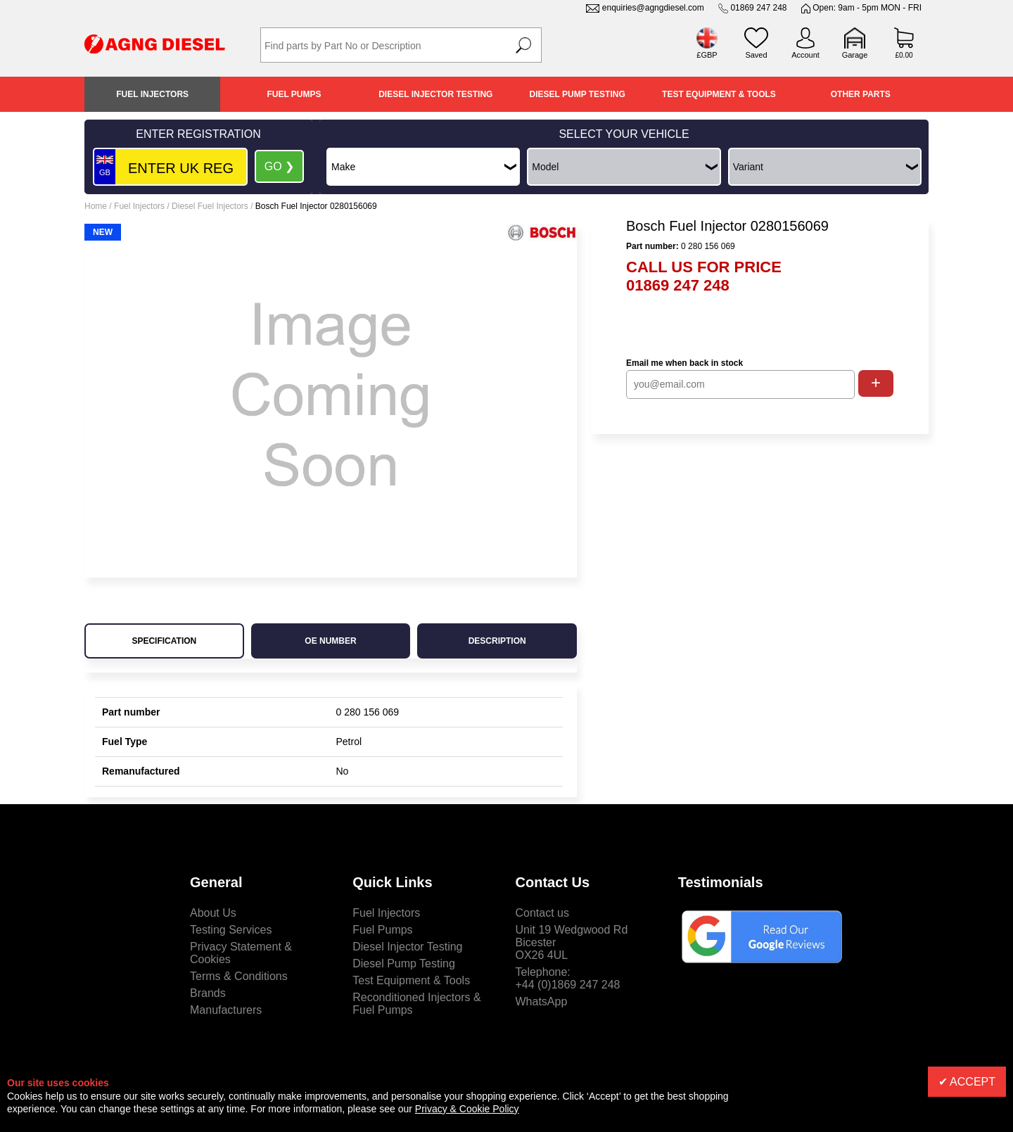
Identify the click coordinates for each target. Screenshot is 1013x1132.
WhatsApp (542, 1001)
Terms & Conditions (239, 976)
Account (805, 55)
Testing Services (231, 930)
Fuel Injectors (152, 94)
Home (95, 206)
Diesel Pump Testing (577, 94)
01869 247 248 (758, 8)
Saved (756, 55)
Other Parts (861, 94)
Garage (855, 55)
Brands (208, 993)
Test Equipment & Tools (719, 94)
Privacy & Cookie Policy (467, 1108)
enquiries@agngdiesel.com (653, 8)
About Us (213, 913)
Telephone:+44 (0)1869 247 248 (568, 978)
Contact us (542, 913)
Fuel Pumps (294, 94)
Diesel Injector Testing (435, 94)
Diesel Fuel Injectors (210, 206)
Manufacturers (226, 1010)
